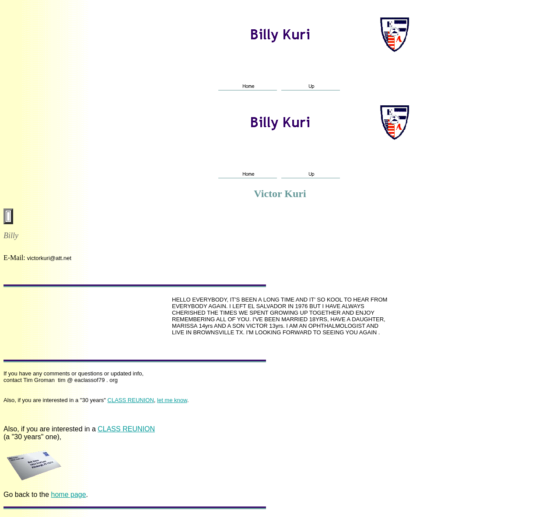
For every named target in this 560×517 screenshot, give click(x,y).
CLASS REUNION (131, 400)
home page (68, 494)
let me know (172, 400)
